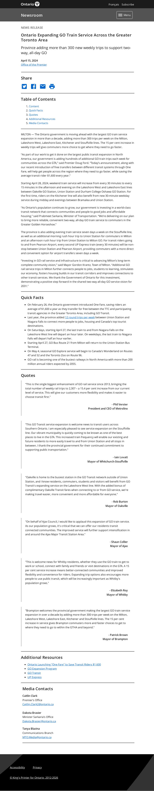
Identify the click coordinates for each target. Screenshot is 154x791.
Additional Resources (42, 119)
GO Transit (34, 673)
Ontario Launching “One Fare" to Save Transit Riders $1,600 (64, 664)
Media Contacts (38, 123)
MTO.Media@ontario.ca (36, 737)
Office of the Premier (34, 64)
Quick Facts (36, 110)
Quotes (33, 114)
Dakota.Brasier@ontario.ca (39, 721)
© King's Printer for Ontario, (34, 777)
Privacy (37, 767)
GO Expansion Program (42, 668)
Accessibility (17, 767)
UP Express (35, 677)
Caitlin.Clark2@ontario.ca (38, 704)
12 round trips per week (80, 317)
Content (34, 106)
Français (114, 4)
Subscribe (128, 4)
